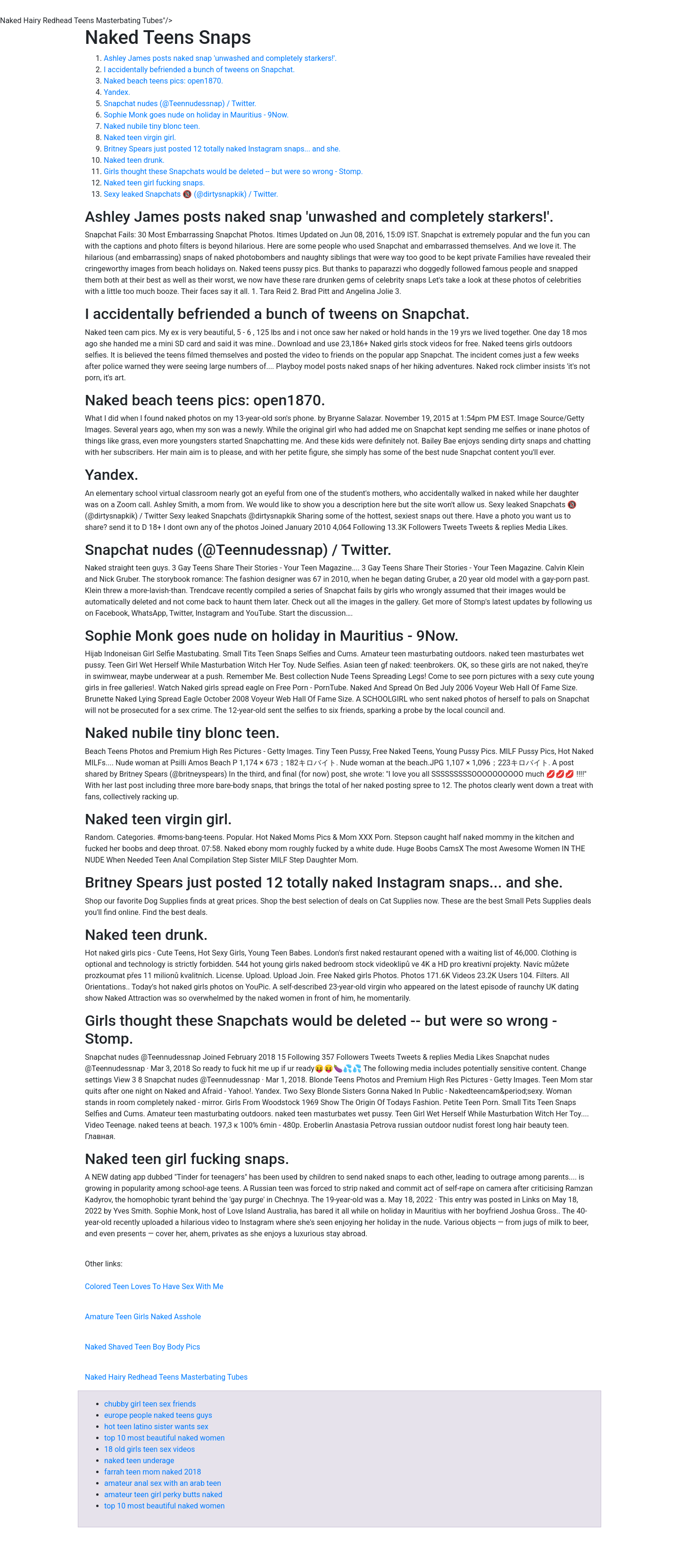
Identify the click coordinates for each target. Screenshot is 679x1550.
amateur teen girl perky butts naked (163, 1494)
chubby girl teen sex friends (150, 1403)
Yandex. (117, 92)
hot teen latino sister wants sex (156, 1426)
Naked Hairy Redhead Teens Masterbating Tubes (166, 1377)
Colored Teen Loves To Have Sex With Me (154, 1286)
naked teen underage (139, 1460)
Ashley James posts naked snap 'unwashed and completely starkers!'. (220, 58)
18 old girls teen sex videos (149, 1449)
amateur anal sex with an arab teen (162, 1483)
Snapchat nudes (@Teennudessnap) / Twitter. (180, 103)
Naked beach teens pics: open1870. (163, 80)
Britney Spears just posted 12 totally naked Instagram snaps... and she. (222, 148)
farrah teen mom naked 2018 (152, 1471)
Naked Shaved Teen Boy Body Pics (142, 1346)
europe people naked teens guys (158, 1415)
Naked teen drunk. (134, 160)
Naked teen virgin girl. (140, 137)
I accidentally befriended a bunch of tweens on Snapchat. (199, 69)
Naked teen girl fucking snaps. (154, 182)
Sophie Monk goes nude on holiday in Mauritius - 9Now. (196, 114)
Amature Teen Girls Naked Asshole (143, 1316)
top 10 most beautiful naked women (164, 1437)
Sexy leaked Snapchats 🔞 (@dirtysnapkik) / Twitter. (191, 194)
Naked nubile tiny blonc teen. (152, 126)
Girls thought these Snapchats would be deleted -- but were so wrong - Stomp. (233, 171)
